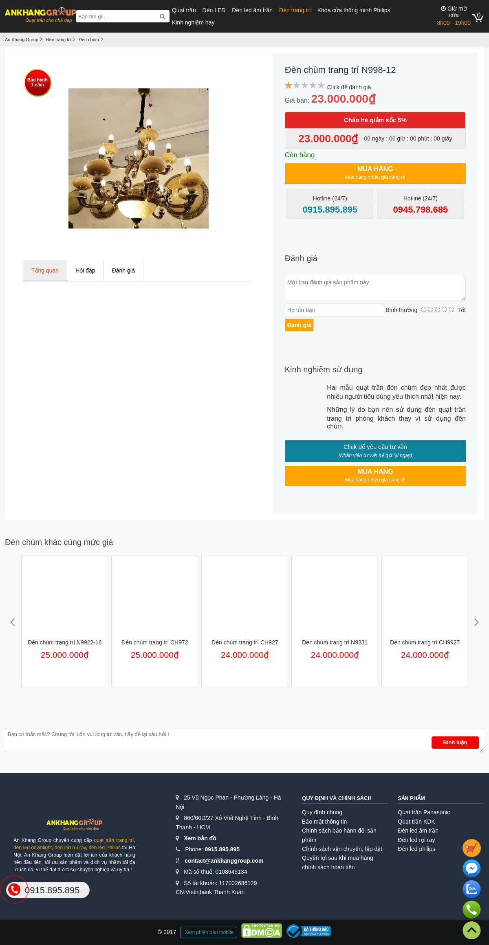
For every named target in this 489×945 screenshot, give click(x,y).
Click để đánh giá (349, 87)
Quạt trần (184, 10)
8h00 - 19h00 (454, 15)
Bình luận (455, 742)
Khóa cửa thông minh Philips (353, 10)
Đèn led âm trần (252, 10)
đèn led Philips (104, 847)
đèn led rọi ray (70, 847)
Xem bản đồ (200, 838)
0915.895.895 (222, 849)
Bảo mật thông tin (324, 821)
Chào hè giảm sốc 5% (375, 119)
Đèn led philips (416, 849)
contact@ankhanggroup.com (224, 860)
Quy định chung (322, 812)
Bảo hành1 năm (37, 82)
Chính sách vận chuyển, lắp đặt (342, 849)
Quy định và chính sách (337, 798)
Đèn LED (214, 10)
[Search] (162, 16)
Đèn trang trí (295, 10)
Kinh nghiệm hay (193, 22)
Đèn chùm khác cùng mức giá (59, 542)
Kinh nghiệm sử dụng (324, 369)
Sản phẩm (411, 798)
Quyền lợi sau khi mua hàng (337, 858)
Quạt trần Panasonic (424, 812)
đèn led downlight (32, 847)
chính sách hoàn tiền (328, 867)
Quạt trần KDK (416, 821)
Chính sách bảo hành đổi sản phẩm (339, 835)
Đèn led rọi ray (416, 840)
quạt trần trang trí (114, 840)
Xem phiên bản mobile (209, 932)
